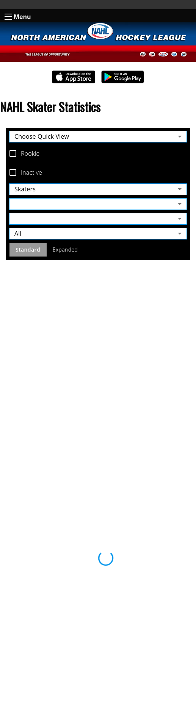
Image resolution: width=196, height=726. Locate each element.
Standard (27, 250)
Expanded (65, 250)
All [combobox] (18, 233)
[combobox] (98, 204)
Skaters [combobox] (25, 189)
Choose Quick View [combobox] (41, 136)
